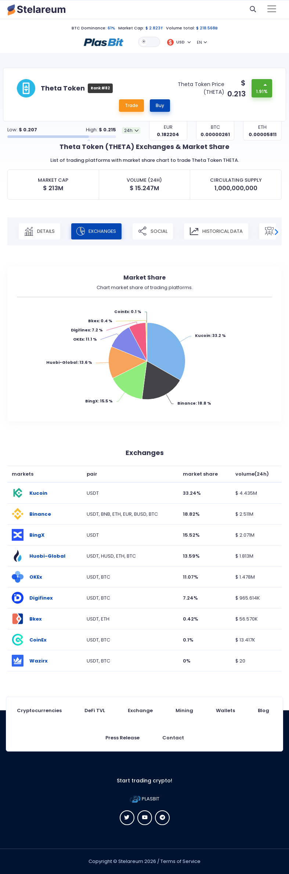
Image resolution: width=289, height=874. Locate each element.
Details (39, 231)
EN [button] (199, 42)
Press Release (122, 737)
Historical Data (217, 231)
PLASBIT (144, 798)
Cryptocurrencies (39, 710)
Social (154, 231)
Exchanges (97, 231)
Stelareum (130, 861)
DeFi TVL (94, 710)
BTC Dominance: (89, 28)
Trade (131, 105)
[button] (103, 42)
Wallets (225, 710)
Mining (184, 710)
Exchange (140, 710)
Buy (160, 105)
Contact (173, 737)
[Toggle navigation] (272, 9)
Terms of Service (180, 861)
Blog (263, 710)
